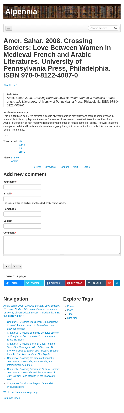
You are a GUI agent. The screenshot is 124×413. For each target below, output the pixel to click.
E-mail (7, 193)
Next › (76, 167)
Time (70, 314)
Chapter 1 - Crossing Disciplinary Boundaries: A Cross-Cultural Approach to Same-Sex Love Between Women (32, 325)
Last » (87, 167)
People (71, 306)
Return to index (11, 398)
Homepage (9, 209)
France (15, 157)
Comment (9, 232)
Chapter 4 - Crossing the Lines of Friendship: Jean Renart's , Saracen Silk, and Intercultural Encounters (31, 361)
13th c (22, 144)
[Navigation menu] (8, 28)
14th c (22, 148)
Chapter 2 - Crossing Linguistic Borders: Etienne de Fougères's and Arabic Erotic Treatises (33, 336)
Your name (10, 181)
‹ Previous (50, 167)
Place (70, 310)
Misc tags (72, 318)
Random (64, 167)
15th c (22, 151)
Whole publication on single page (21, 392)
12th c (22, 141)
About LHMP (10, 85)
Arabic (14, 161)
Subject (7, 220)
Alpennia (21, 11)
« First (37, 167)
